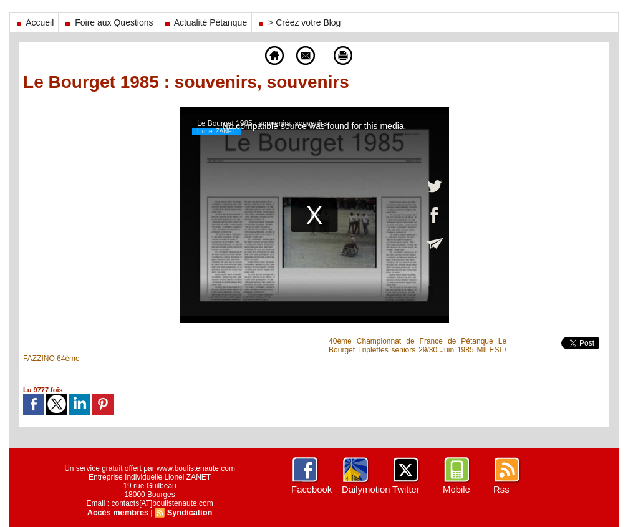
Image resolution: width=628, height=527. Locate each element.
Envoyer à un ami (294, 55)
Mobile (455, 490)
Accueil (34, 22)
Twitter (405, 490)
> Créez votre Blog (298, 22)
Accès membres (119, 512)
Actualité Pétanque (205, 22)
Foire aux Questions (108, 22)
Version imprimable (384, 55)
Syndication (188, 512)
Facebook (310, 490)
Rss (500, 490)
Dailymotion (364, 490)
